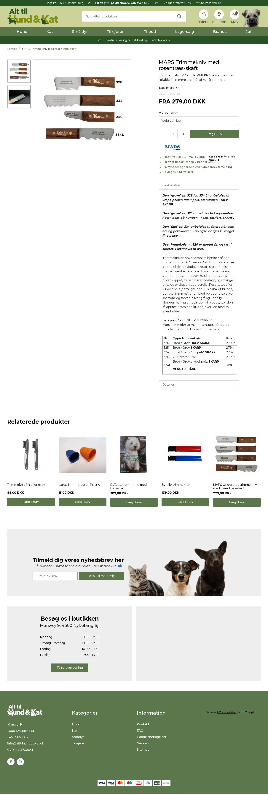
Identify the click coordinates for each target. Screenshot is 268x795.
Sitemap (143, 750)
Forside (12, 49)
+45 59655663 (17, 737)
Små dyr (80, 31)
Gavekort (144, 744)
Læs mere (169, 88)
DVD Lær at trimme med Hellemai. (128, 486)
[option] (19, 71)
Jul (248, 31)
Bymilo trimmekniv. (176, 485)
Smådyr (78, 737)
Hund (22, 31)
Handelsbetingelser (151, 737)
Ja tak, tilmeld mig (101, 576)
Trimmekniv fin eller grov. (26, 485)
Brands (220, 31)
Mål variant (168, 112)
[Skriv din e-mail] (55, 576)
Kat (50, 31)
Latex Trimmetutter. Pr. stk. (79, 485)
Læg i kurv (214, 134)
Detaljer (168, 384)
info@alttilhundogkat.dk (25, 744)
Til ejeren (116, 31)
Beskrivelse (171, 185)
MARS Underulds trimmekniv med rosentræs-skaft (235, 486)
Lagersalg (184, 31)
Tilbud (150, 31)
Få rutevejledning (70, 668)
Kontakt (143, 725)
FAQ (140, 731)
